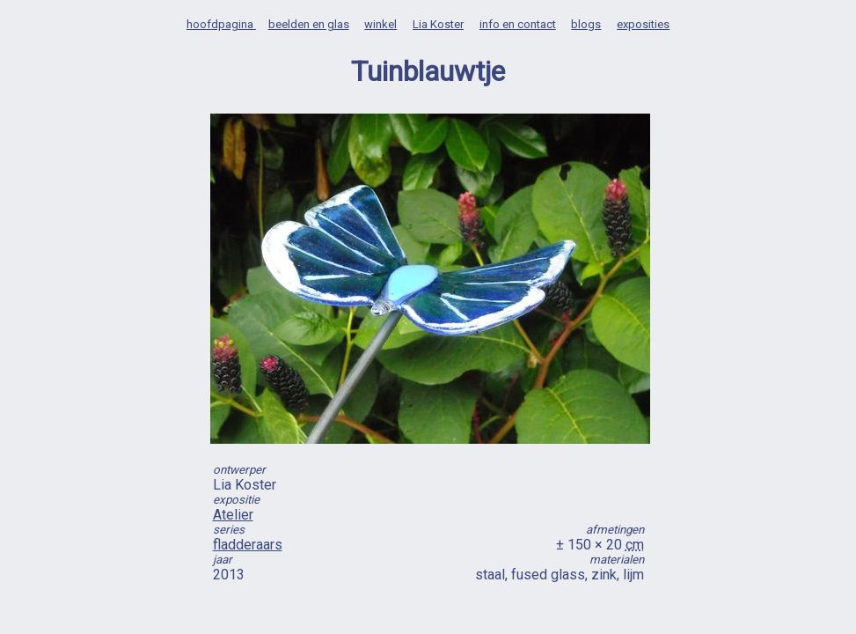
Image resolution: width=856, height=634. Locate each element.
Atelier (233, 514)
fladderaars (247, 544)
